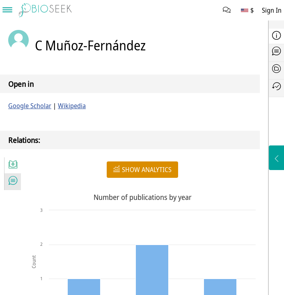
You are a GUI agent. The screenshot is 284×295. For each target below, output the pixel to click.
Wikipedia (72, 105)
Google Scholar (29, 105)
